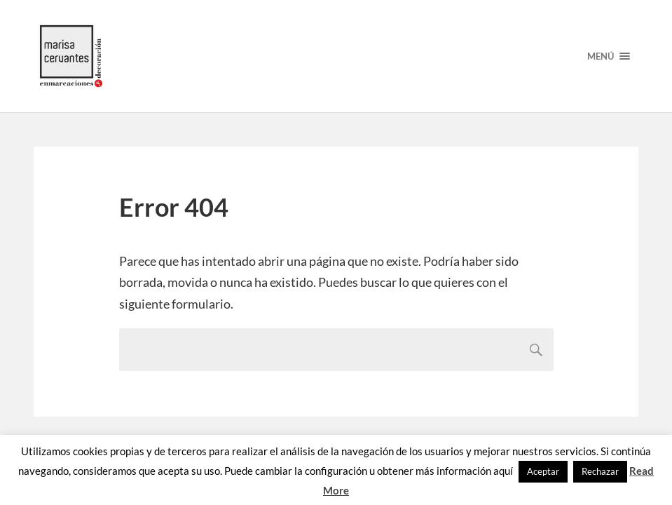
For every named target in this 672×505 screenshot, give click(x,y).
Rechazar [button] (600, 471)
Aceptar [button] (543, 471)
